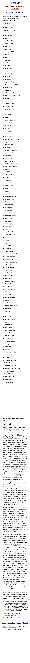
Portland (18, 474)
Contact (25, 623)
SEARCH (15, 9)
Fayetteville (6, 490)
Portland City (14, 615)
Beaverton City (16, 613)
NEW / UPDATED (17, 7)
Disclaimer (12, 627)
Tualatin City (15, 617)
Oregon (21, 12)
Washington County (12, 12)
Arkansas (19, 435)
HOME (6, 7)
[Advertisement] (15, 401)
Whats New (11, 623)
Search (19, 623)
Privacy (5, 627)
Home (4, 623)
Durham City (6, 615)
